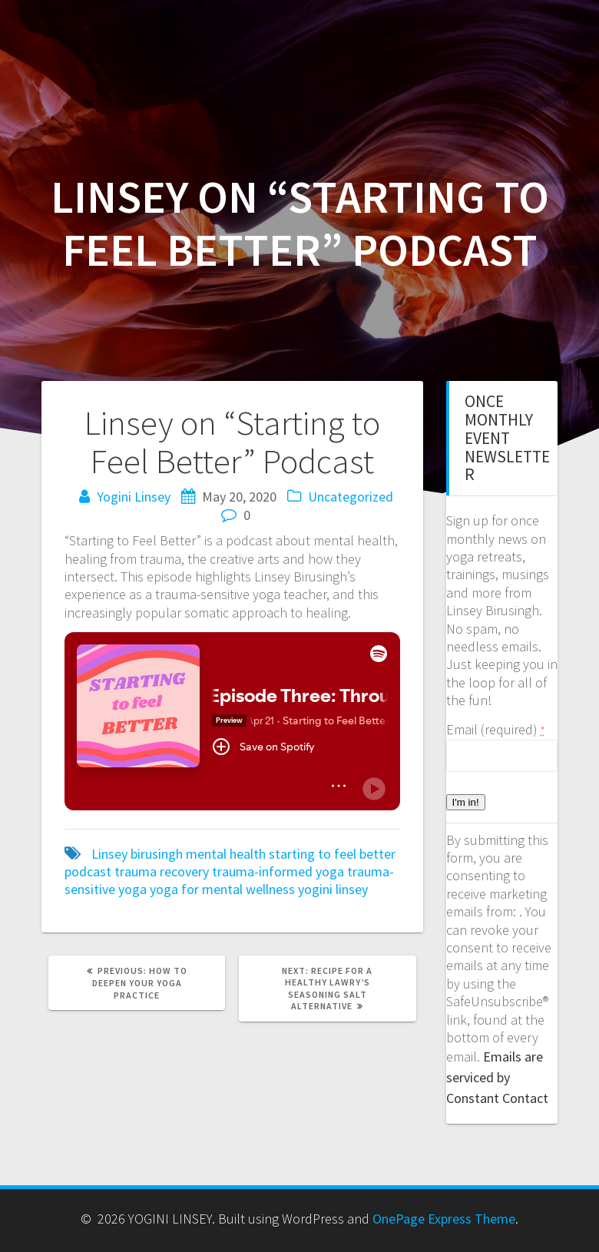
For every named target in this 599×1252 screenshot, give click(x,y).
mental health (226, 854)
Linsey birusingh (137, 854)
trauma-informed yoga (278, 871)
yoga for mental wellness (222, 889)
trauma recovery (161, 871)
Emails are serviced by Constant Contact (497, 1077)
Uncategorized (350, 496)
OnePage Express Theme (443, 1218)
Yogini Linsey (133, 496)
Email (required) (495, 729)
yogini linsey (333, 889)
